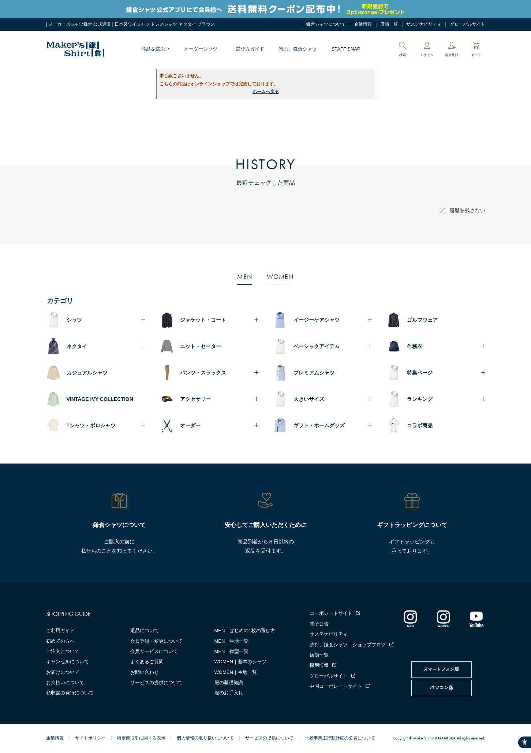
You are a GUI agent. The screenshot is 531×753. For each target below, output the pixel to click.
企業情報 (363, 24)
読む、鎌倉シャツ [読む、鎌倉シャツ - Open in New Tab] (298, 49)
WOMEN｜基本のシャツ (240, 661)
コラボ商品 (420, 425)
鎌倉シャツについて (326, 24)
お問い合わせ (144, 672)
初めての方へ (60, 641)
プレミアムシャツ (313, 373)
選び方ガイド (250, 49)
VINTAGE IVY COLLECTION (100, 399)
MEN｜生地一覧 (231, 641)
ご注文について (62, 651)
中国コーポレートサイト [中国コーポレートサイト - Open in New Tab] (336, 686)
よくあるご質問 (147, 661)
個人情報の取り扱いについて (205, 738)
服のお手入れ (228, 692)
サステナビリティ (423, 24)
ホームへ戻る (266, 91)
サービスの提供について (156, 682)
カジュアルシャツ (87, 373)
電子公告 (319, 624)
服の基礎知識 (228, 682)
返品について (144, 630)
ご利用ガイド (60, 630)
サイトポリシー (90, 738)
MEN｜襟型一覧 (231, 651)
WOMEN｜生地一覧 (235, 672)
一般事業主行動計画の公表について (340, 738)
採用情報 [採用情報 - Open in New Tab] (319, 665)
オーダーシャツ (200, 49)
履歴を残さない (467, 210)
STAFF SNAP (346, 49)
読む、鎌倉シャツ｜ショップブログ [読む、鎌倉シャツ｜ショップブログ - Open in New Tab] (348, 644)
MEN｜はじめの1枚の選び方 (244, 630)
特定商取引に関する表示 (141, 738)
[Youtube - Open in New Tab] (476, 618)
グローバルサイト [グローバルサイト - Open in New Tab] (467, 24)
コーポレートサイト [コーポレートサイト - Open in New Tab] (331, 613)
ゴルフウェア (422, 320)
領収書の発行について (70, 692)
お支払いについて (65, 682)
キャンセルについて (67, 661)
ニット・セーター (200, 346)
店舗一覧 (389, 24)
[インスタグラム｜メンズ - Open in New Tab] (410, 618)
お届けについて (62, 672)
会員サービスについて (154, 651)
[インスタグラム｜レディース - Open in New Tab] (443, 618)
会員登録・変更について (156, 641)
